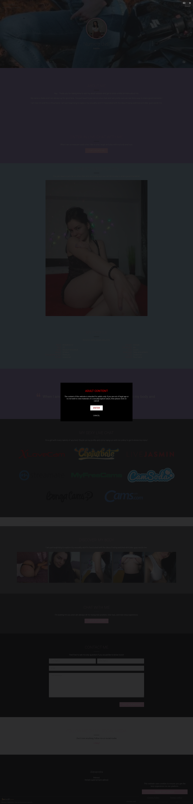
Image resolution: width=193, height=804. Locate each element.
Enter (96, 407)
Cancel (96, 416)
